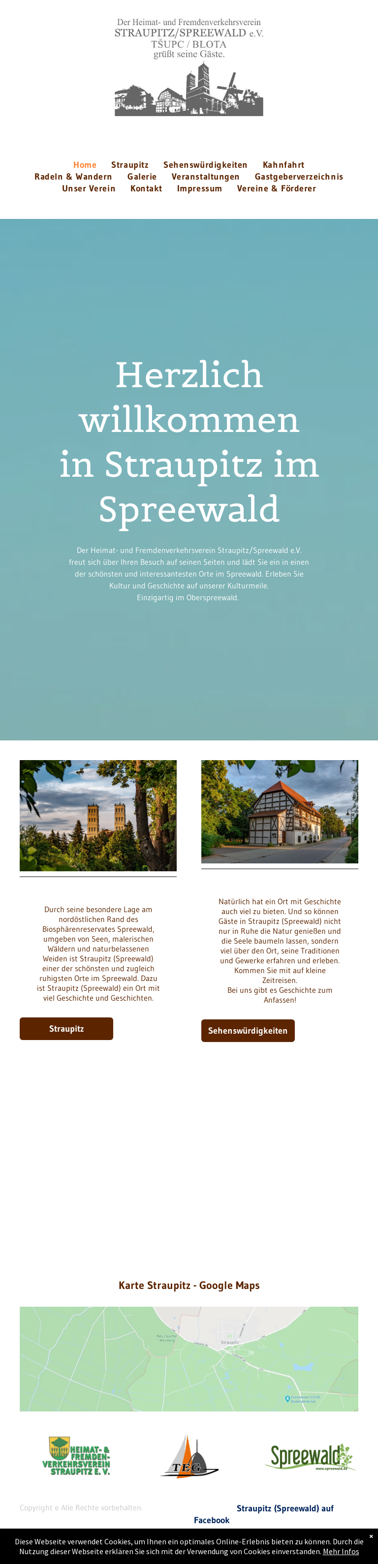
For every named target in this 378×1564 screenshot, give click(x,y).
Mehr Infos (341, 1551)
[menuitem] (85, 165)
